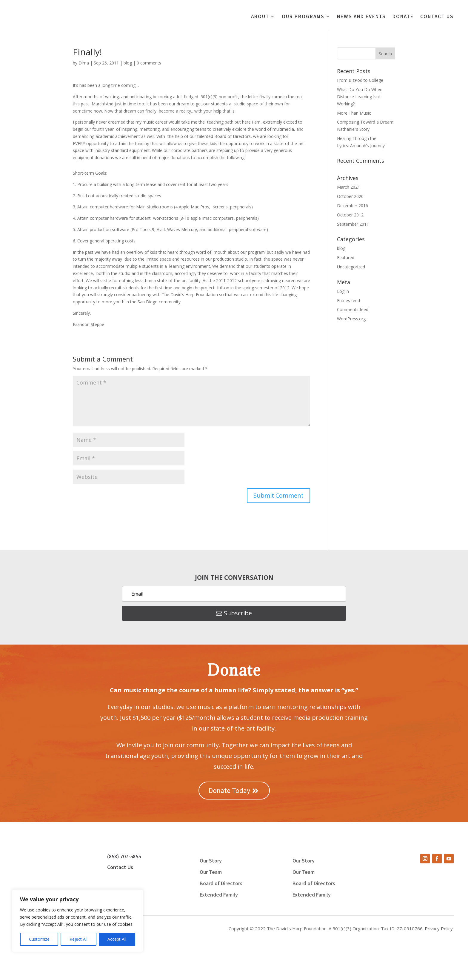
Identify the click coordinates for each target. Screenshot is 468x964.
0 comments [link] (149, 63)
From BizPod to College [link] (360, 80)
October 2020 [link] (350, 196)
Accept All (116, 939)
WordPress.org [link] (351, 319)
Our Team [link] (211, 872)
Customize (39, 939)
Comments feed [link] (352, 309)
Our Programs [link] (303, 17)
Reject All (78, 939)
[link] (59, 20)
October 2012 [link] (350, 215)
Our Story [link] (211, 861)
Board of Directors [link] (221, 884)
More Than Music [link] (354, 113)
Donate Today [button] (229, 790)
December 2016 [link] (352, 205)
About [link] (260, 17)
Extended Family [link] (219, 895)
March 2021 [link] (348, 187)
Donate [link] (403, 17)
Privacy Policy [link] (439, 928)
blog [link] (128, 63)
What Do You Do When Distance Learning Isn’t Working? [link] (359, 97)
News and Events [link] (361, 17)
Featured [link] (345, 257)
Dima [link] (83, 63)
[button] (278, 495)
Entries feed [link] (348, 300)
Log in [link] (343, 291)
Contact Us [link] (437, 17)
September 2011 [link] (353, 224)
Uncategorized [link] (351, 267)
